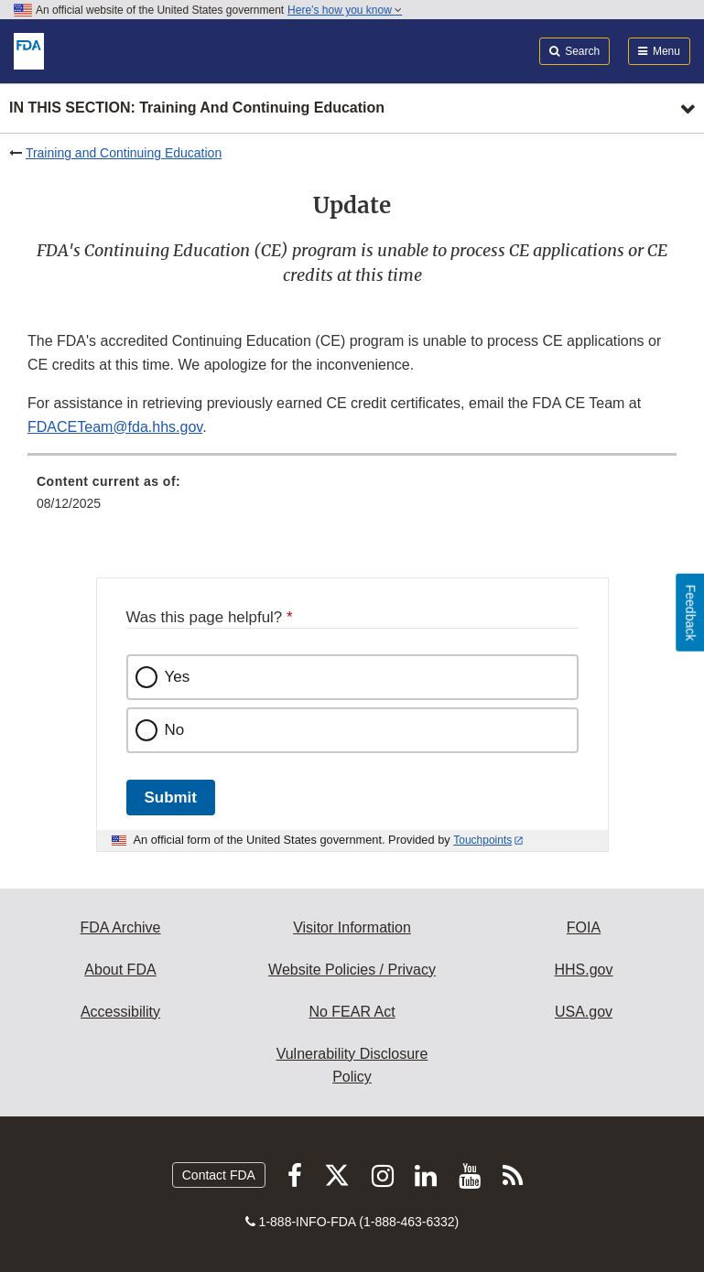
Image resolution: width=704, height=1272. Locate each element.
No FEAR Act (352, 1011)
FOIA (584, 927)
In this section (196, 108)
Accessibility (120, 1011)
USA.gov (583, 1011)
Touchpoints (482, 840)
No (175, 729)
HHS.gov (583, 969)
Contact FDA (218, 1175)
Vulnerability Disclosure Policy (352, 1065)
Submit (171, 797)
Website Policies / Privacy (352, 969)
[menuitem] (352, 498)
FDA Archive (120, 927)
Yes (177, 676)
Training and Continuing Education (124, 153)
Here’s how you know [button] (344, 10)
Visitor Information (352, 927)
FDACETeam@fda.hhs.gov (114, 427)
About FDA (120, 969)
